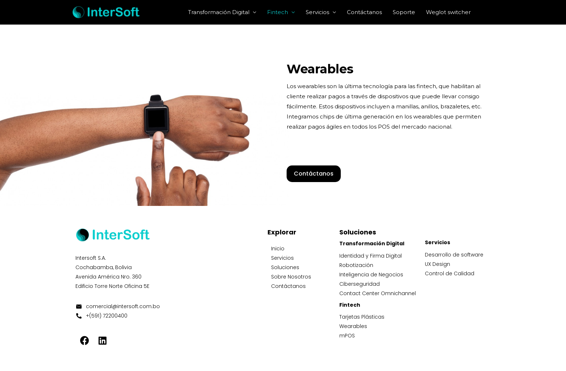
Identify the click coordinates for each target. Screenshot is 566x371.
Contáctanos (364, 12)
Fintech (277, 12)
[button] (314, 173)
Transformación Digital (218, 12)
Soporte (404, 12)
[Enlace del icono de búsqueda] (485, 12)
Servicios (317, 12)
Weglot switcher (448, 12)
